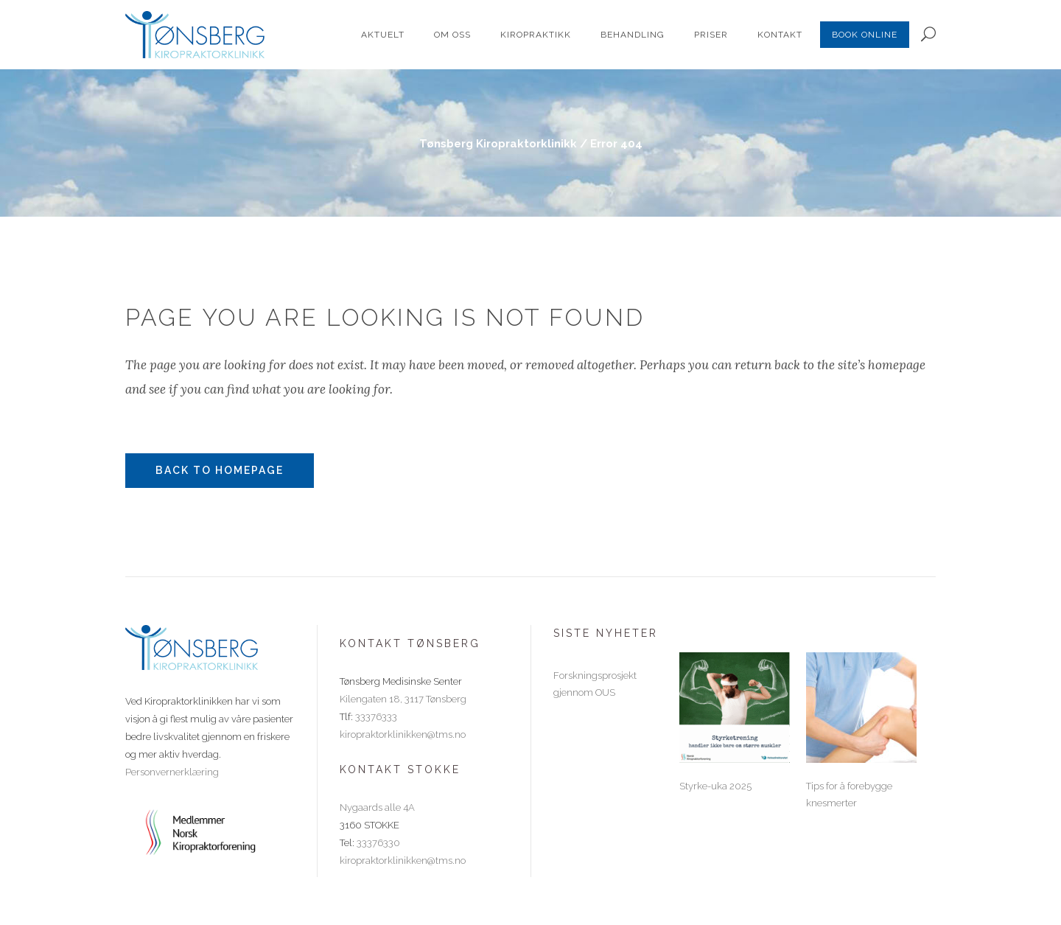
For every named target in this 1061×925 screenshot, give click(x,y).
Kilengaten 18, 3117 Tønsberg (403, 699)
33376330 (378, 842)
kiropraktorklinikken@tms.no (403, 734)
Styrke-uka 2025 (715, 786)
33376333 (376, 716)
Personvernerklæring (172, 772)
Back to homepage (219, 470)
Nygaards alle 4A (377, 807)
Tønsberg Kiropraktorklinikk (498, 143)
